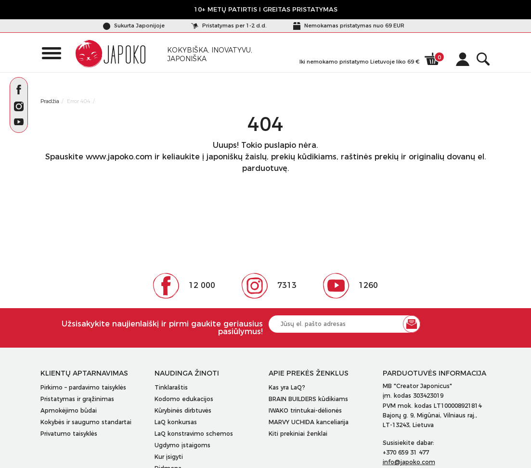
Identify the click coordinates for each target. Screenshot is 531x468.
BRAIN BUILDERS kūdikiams (308, 399)
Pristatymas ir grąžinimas (77, 399)
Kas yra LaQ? (287, 387)
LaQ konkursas (176, 422)
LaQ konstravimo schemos (194, 433)
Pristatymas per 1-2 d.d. (229, 25)
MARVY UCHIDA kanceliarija (309, 422)
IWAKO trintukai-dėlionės (305, 410)
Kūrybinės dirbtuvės (183, 410)
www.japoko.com (119, 156)
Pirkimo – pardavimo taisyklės (83, 387)
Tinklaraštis (171, 387)
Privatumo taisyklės (68, 433)
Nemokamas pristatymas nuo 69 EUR (348, 25)
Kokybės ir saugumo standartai (85, 422)
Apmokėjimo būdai (68, 410)
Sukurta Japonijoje (134, 25)
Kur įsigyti (169, 456)
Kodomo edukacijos (184, 399)
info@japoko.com (409, 462)
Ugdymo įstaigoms (182, 445)
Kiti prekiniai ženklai (298, 433)
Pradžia (49, 101)
